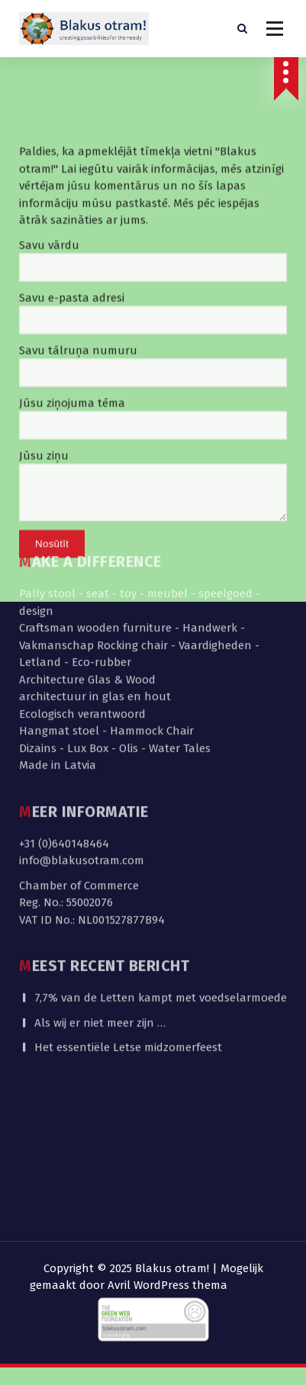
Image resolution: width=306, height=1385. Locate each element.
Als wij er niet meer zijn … (100, 882)
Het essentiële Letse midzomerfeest (128, 907)
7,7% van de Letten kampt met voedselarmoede (160, 857)
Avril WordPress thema (167, 1285)
